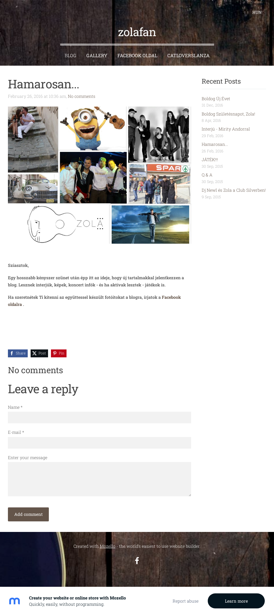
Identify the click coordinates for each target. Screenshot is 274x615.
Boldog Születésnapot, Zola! (228, 114)
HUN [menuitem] (257, 12)
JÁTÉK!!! (210, 159)
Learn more (236, 601)
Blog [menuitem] (70, 55)
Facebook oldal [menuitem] (137, 55)
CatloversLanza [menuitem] (188, 55)
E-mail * (16, 432)
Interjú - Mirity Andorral (226, 129)
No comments (81, 96)
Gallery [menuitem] (96, 55)
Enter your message (27, 457)
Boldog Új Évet (216, 98)
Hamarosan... (215, 144)
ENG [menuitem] (243, 12)
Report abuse (186, 601)
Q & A (207, 174)
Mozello (107, 546)
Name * (15, 407)
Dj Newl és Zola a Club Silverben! (234, 190)
